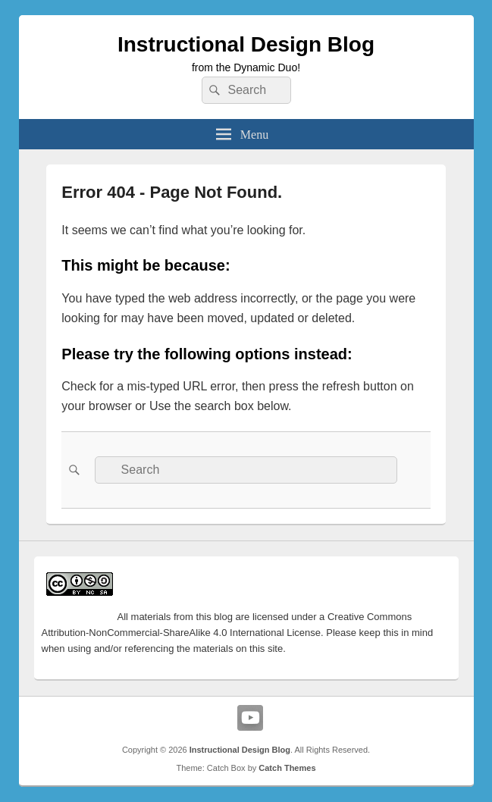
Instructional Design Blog (246, 44)
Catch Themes (287, 767)
